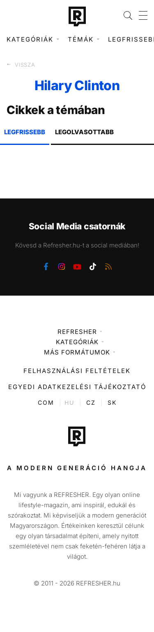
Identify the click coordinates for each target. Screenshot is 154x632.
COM (46, 402)
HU (69, 402)
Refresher (77, 332)
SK (112, 402)
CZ (91, 402)
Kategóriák (77, 342)
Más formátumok (77, 352)
